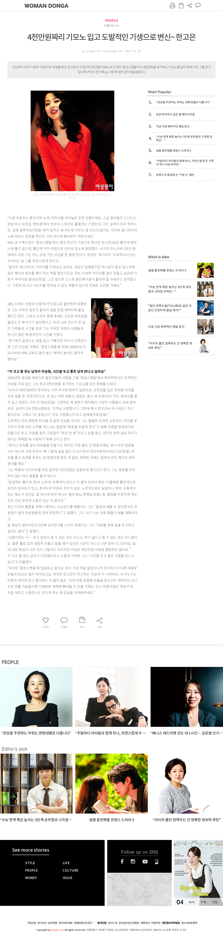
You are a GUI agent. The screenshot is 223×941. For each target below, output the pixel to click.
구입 (215, 902)
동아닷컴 (101, 923)
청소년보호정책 (189, 923)
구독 (203, 902)
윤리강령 (52, 923)
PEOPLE (111, 20)
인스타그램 (133, 862)
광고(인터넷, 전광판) (129, 923)
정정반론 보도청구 (83, 923)
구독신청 (31, 923)
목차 (192, 902)
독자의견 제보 (65, 923)
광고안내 (42, 923)
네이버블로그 (156, 862)
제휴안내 (145, 923)
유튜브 (145, 862)
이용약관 (155, 923)
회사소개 (112, 923)
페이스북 (122, 862)
